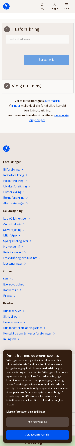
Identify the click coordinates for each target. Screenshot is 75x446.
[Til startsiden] (6, 6)
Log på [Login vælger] (54, 6)
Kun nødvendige (37, 421)
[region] (37, 396)
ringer (16, 105)
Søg (42, 6)
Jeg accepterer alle (37, 434)
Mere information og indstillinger (25, 411)
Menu (67, 6)
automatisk (52, 101)
